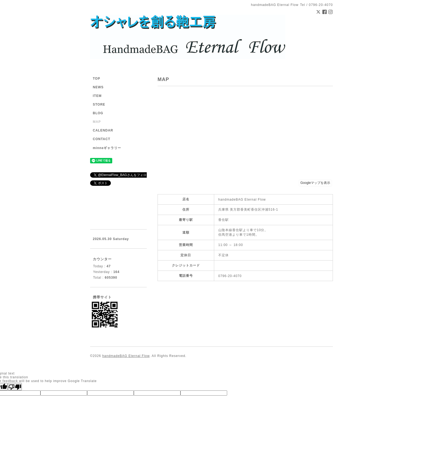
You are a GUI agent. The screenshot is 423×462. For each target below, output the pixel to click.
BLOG (98, 113)
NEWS (98, 87)
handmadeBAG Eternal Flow (125, 356)
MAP (97, 122)
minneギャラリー (107, 148)
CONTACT (101, 139)
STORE (99, 104)
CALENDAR (103, 130)
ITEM (97, 96)
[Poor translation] (15, 386)
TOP (96, 78)
